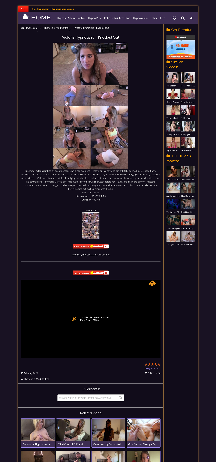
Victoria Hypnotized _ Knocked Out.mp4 (91, 254)
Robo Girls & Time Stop (117, 18)
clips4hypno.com (37, 18)
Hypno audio (140, 18)
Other (154, 18)
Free (162, 18)
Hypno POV (94, 18)
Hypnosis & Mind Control (71, 18)
